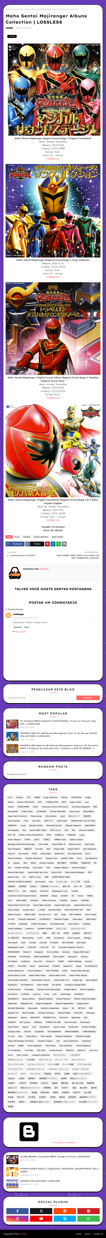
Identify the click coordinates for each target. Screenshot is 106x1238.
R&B (46, 877)
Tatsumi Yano (51, 858)
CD (53, 947)
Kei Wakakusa (27, 984)
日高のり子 (12, 1087)
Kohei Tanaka (13, 909)
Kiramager (29, 989)
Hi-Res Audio (27, 811)
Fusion (80, 895)
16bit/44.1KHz (28, 938)
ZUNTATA (70, 1050)
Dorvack (66, 952)
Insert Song (74, 811)
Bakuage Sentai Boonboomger (21, 844)
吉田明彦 (22, 886)
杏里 (56, 1087)
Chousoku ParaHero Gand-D (71, 947)
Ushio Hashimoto (71, 1041)
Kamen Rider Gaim (63, 905)
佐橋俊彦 (11, 886)
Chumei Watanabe (58, 811)
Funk (48, 867)
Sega (63, 914)
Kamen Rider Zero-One (38, 872)
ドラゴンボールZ (84, 1064)
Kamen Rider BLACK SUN (18, 905)
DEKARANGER (13, 952)
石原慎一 (89, 886)
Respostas (20, 631)
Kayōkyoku (12, 984)
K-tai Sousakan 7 (35, 970)
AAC (24, 891)
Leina (46, 994)
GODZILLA (59, 834)
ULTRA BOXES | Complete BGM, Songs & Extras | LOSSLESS (55, 1156)
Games (11, 806)
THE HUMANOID (54, 1031)
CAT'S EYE (44, 947)
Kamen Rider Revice (83, 905)
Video (35, 806)
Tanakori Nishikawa (63, 1036)
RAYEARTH (35, 1017)
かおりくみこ (61, 928)
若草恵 (53, 1097)
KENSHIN (85, 900)
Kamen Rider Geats (37, 975)
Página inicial (11, 9)
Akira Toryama (73, 938)
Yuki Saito (41, 1050)
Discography (13, 830)
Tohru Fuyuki (90, 914)
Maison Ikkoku (28, 998)
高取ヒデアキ (13, 891)
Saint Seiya (89, 844)
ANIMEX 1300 (60, 839)
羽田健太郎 (85, 863)
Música (64, 797)
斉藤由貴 (90, 1083)
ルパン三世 (75, 881)
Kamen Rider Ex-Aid (16, 975)
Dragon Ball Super (81, 952)
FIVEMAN (12, 956)
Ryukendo (76, 1017)
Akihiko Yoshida (22, 867)
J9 (9, 863)
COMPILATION (52, 802)
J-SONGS (63, 900)
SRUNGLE (38, 1022)
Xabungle (23, 923)
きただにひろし (59, 1055)
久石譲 (86, 881)
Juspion (74, 900)
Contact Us (98, 1234)
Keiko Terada (42, 984)
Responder (18, 627)
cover (62, 816)
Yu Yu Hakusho (14, 1050)
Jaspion (16, 863)
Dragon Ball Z (74, 849)
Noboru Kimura (14, 914)
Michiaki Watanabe (16, 1008)
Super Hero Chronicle (17, 816)
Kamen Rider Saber (38, 830)
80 (95, 863)
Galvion (84, 956)
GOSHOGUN (25, 956)
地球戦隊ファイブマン (48, 1078)
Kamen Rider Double (42, 905)
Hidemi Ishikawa (74, 961)
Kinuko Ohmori (14, 989)
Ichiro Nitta (43, 844)
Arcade (32, 942)
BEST (64, 802)
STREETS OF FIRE (53, 1022)
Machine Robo (54, 909)
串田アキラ (48, 820)
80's (66, 830)
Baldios (33, 891)
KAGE (34, 853)
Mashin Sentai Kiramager (85, 998)
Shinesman (85, 1022)
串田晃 (57, 1073)
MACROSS (79, 994)
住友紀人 (11, 1078)
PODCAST (78, 1012)
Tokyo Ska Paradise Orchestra (21, 1041)
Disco (79, 858)
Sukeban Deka (14, 1031)
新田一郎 (66, 886)
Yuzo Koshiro (73, 923)
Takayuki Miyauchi (73, 825)
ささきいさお (61, 881)
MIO (25, 863)
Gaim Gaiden (58, 956)
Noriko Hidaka (64, 1012)
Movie (65, 1008)
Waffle (21, 1045)
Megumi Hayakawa (44, 1003)
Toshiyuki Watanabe (26, 919)
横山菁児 (83, 1087)
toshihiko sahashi (45, 928)
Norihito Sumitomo (46, 1012)
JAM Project (62, 820)
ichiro (10, 1055)
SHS (85, 1017)
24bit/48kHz (88, 811)
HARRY (61, 961)
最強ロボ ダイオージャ (30, 1087)
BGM (49, 834)
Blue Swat (81, 942)
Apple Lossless (76, 839)
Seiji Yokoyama (14, 849)
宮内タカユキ (55, 830)
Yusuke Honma (55, 1050)
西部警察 (72, 1097)
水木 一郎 (78, 886)
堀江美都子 (61, 863)
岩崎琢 (54, 1083)
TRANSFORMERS (72, 1031)
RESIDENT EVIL (49, 1017)
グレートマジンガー (16, 1064)
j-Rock (36, 839)
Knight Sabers (70, 989)
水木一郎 (11, 834)
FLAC (17, 537)
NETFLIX (81, 1008)
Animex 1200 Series (25, 802)
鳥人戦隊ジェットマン (88, 1101)
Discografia (13, 811)
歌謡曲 (34, 1092)
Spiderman (73, 1027)
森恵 (74, 1087)
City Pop (39, 849)
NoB (88, 909)
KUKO (64, 970)
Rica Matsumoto (75, 853)
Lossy (23, 825)
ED (73, 895)
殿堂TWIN (45, 1092)
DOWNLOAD (53, 158)
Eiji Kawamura (91, 858)
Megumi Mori (82, 1003)
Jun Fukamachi (91, 966)
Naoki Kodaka (28, 1012)
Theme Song (36, 816)
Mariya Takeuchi (63, 998)
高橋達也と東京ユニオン (40, 1101)
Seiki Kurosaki (70, 1022)
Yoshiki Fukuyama (38, 923)
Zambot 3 (81, 1050)
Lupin (82, 834)
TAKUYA (27, 1031)
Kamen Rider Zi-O (61, 980)
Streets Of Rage (89, 1027)
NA (73, 1008)
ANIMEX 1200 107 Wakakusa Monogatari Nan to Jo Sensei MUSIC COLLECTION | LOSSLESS (58, 734)
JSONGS (9, 28)
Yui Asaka (29, 1050)
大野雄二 (46, 839)
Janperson (67, 966)
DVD (48, 849)
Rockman (64, 1017)
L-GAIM (41, 909)
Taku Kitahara (75, 914)
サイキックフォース (36, 1064)
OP (24, 877)
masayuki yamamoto (41, 1055)
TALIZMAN (39, 1031)
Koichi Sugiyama (87, 989)
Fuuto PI (11, 853)
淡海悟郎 (65, 1092)
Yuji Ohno (36, 820)
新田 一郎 (56, 933)
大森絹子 (11, 1083)
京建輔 (66, 1073)
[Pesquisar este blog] (41, 698)
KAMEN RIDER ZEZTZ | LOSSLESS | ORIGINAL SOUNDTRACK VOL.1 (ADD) (59, 1170)
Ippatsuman (44, 966)
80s (73, 830)
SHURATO (12, 1022)
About (87, 1234)
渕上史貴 (87, 1092)
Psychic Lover (35, 877)
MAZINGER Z (13, 998)
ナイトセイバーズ (15, 1069)
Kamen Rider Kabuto (78, 975)
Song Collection (41, 537)
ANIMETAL (12, 825)
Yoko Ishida (50, 1045)
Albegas (87, 938)
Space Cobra (59, 1027)
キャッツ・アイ (61, 1059)
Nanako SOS (13, 1012)
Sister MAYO (13, 1027)
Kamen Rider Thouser (41, 980)
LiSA (54, 994)
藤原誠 (62, 1097)
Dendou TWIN (67, 858)
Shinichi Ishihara (15, 858)
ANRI (48, 938)
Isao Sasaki (23, 853)
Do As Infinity (53, 952)
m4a (51, 881)
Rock (88, 853)
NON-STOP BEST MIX (74, 909)
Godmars (35, 900)
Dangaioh (39, 952)
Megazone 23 (26, 1003)
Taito (20, 1036)
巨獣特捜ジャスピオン (50, 886)
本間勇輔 (46, 1087)
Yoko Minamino (65, 1045)
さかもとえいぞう (78, 928)
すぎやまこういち (15, 1059)
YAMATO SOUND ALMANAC (20, 881)
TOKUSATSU (76, 797)
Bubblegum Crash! (16, 947)
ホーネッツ (12, 1073)
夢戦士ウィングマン (78, 1078)
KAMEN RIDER (23, 806)
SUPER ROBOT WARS (61, 877)
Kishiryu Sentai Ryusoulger (48, 989)
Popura (24, 1017)
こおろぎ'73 (75, 1055)
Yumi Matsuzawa (57, 923)
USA (58, 1041)
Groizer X (50, 961)
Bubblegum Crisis (60, 891)
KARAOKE (71, 834)
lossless (26, 537)
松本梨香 (73, 863)
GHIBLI (90, 895)
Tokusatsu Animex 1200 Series (55, 806)
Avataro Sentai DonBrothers (31, 834)
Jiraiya (78, 966)
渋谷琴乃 (76, 1092)
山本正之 (44, 1083)
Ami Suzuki (12, 942)
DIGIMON (44, 895)
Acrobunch (59, 938)
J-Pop (26, 820)
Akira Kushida (14, 820)
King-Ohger (46, 853)
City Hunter (38, 867)
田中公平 (20, 1097)
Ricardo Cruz (45, 914)
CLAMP (74, 891)
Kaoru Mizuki (91, 980)
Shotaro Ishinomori (34, 858)
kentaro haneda (47, 863)
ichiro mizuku (22, 1055)
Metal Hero (59, 853)
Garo (10, 900)
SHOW (27, 839)
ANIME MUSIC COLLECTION (83, 820)
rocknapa (18, 614)
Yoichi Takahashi (34, 1045)
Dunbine (64, 895)
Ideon (32, 966)
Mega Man (12, 1003)
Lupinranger (65, 994)
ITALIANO (22, 966)
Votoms (11, 1045)
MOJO (33, 863)
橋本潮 (93, 1087)
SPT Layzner (25, 1022)
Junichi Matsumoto (16, 970)
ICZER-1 (11, 966)
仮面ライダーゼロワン (82, 1073)
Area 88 (43, 942)
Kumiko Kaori (28, 909)
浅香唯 (55, 1092)
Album (10, 802)
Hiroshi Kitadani (79, 867)
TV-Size (11, 1036)
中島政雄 (47, 1073)
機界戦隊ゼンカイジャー (18, 1092)
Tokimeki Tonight (82, 1036)
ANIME (37, 797)
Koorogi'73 (12, 994)
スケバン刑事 (53, 1064)
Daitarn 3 (27, 952)
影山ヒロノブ (74, 816)
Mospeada (32, 1008)
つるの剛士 (30, 1059)
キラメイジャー (78, 1059)
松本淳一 (65, 1087)
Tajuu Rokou (31, 1036)
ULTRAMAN (41, 811)
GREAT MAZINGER (41, 956)
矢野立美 (87, 933)
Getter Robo (21, 900)
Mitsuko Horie (75, 844)
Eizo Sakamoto (89, 849)
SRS (56, 914)
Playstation (12, 1017)
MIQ (90, 872)
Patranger (90, 1012)
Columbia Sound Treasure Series (22, 895)
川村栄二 (33, 886)
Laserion (36, 994)
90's (9, 867)
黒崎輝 (10, 1106)
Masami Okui (13, 877)
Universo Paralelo (86, 830)
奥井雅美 (33, 1083)
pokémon (30, 928)
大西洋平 (22, 1083)
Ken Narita (56, 984)
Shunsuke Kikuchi (54, 825)
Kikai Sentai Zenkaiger (74, 872)
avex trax (93, 1050)
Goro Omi (38, 961)
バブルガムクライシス (35, 1069)
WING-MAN (91, 919)
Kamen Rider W (58, 844)
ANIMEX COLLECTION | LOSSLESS (40, 1181)
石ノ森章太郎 (13, 938)
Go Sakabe (12, 961)
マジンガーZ (35, 1073)
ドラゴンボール (32, 933)
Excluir (26, 627)
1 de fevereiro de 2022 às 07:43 (26, 618)
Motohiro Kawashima (50, 1008)
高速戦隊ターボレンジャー (64, 1101)
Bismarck (44, 891)
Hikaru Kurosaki (49, 900)
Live (86, 802)
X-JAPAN (11, 923)
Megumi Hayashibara (64, 1003)
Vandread (86, 1041)
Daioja (54, 895)
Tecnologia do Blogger (41, 1142)
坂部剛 (63, 1078)
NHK (91, 1008)
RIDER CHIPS (30, 914)
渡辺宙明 (87, 816)
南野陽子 (31, 1078)
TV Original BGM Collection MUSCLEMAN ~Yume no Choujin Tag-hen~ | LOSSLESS (58, 722)
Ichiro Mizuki (50, 816)
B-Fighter (54, 942)
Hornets (88, 961)
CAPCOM (32, 947)
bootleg (86, 923)
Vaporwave (77, 919)
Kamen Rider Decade (80, 970)
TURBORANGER (88, 1031)
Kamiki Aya (77, 980)
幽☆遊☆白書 (77, 1083)
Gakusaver (72, 956)
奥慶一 (45, 933)
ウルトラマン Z (45, 1059)
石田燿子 (42, 1097)
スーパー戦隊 (68, 1064)
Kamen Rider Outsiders (18, 980)
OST (29, 797)
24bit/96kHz (90, 825)
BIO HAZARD (67, 942)
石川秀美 (31, 1097)
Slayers (25, 1027)
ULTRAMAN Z (44, 919)
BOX (40, 802)
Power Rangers (14, 839)
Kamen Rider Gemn (57, 975)
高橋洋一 (22, 1101)
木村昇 (66, 933)
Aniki (23, 942)
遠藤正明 (28, 849)
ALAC (39, 938)
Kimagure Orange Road (75, 984)
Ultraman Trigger (61, 919)
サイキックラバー (15, 933)
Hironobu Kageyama (81, 806)
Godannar (25, 961)
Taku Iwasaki (46, 1036)
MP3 (95, 806)
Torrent (11, 919)
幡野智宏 (64, 1083)
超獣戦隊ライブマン (88, 1097)
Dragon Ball (59, 849)
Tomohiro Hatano (45, 1041)
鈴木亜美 (11, 1101)
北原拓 (21, 1078)
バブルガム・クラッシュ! (58, 1069)
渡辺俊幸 (76, 933)
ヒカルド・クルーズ (80, 1069)
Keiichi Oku (56, 872)
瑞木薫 (10, 1097)
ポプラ (23, 1073)
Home (78, 1234)
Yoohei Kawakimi (83, 1045)
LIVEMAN (25, 994)
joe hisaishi (40, 881)
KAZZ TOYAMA (52, 970)
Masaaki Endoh (36, 825)
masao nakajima (15, 928)
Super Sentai (24, 9)
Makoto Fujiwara (46, 998)
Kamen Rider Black (16, 872)
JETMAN (56, 966)
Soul (34, 1027)
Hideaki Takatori (61, 867)
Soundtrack (45, 1027)
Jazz (24, 830)
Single (88, 797)
